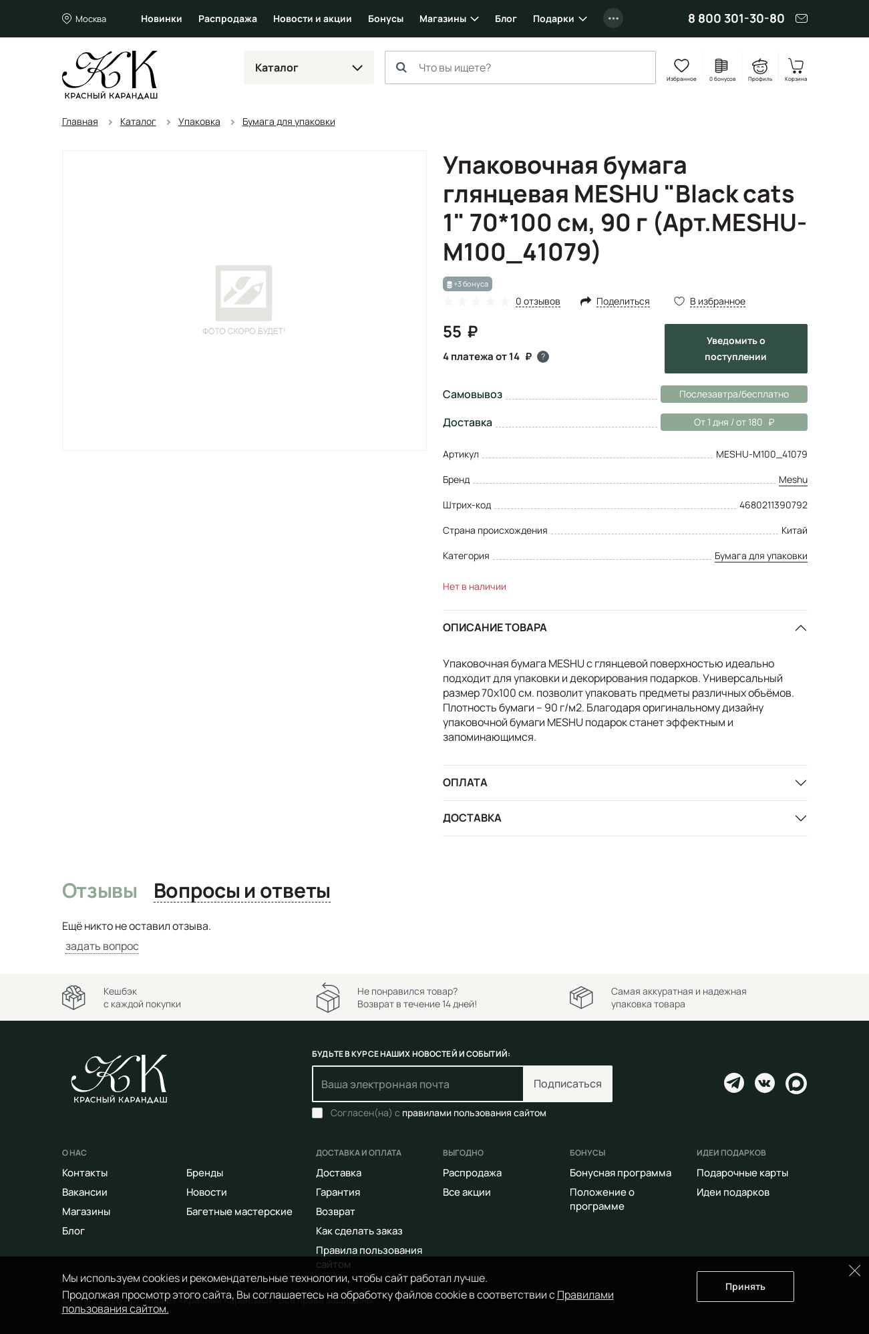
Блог (506, 18)
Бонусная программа (620, 1173)
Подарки (553, 18)
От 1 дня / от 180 (717, 422)
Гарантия (338, 1192)
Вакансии (85, 1192)
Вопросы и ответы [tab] (242, 891)
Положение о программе (602, 1199)
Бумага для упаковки (761, 555)
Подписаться (568, 1083)
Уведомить (736, 348)
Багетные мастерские (239, 1211)
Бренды (204, 1173)
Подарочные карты (742, 1173)
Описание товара (495, 627)
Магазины (442, 18)
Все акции (467, 1192)
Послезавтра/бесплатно (734, 393)
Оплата (465, 782)
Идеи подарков (733, 1192)
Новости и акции (312, 18)
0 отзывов (538, 301)
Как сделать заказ (359, 1231)
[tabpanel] (435, 936)
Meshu (793, 479)
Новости (206, 1192)
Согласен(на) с (438, 1113)
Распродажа (227, 18)
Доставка (472, 817)
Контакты (85, 1173)
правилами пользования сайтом (474, 1112)
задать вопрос (102, 946)
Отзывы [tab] (100, 891)
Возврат (335, 1211)
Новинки (161, 18)
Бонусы (385, 18)
